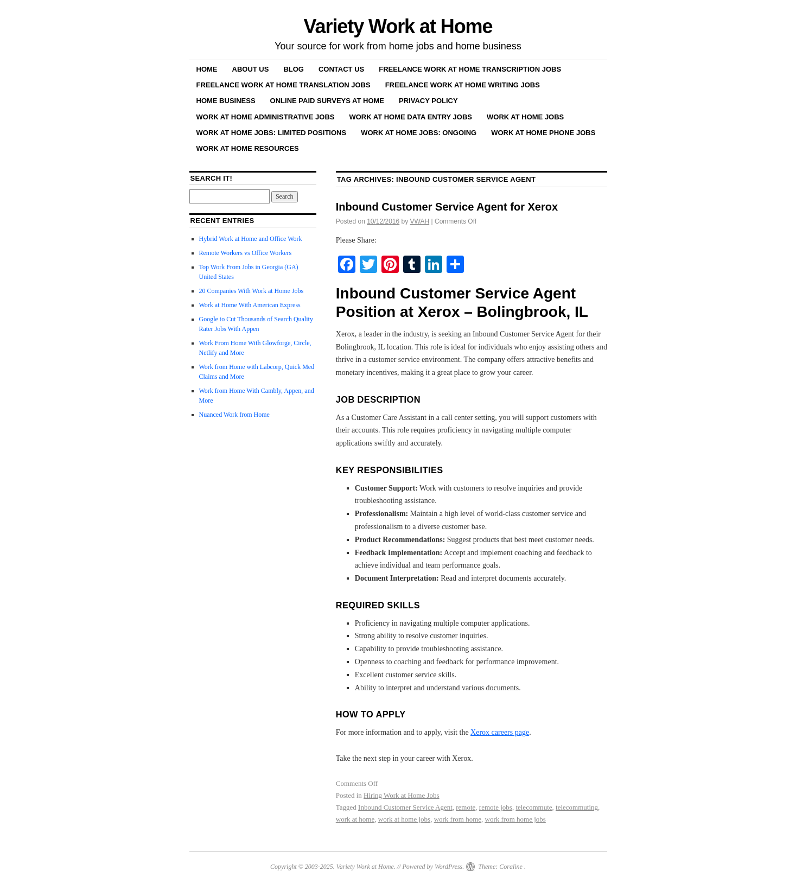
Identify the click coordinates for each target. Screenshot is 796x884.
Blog (293, 69)
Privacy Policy (428, 101)
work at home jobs (404, 819)
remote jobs (495, 807)
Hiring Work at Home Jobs (402, 795)
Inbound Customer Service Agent (405, 807)
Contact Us (341, 69)
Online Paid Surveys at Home (327, 101)
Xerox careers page (499, 732)
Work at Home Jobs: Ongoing (418, 133)
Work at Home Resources (247, 148)
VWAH (420, 221)
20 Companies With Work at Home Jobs (251, 291)
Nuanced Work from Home (234, 414)
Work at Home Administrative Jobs (265, 117)
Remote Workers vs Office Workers (245, 253)
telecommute (533, 807)
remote (465, 807)
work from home (457, 819)
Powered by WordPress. (433, 866)
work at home (355, 819)
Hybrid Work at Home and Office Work (250, 239)
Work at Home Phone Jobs (543, 133)
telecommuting (577, 807)
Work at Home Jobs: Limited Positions (271, 133)
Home (207, 69)
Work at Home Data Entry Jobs (410, 117)
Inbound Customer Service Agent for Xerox (447, 207)
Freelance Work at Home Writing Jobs (462, 85)
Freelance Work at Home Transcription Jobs (470, 69)
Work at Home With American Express (250, 305)
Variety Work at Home (398, 26)
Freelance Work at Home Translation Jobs (283, 85)
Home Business (226, 101)
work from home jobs (515, 819)
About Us (250, 69)
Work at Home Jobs (525, 117)
